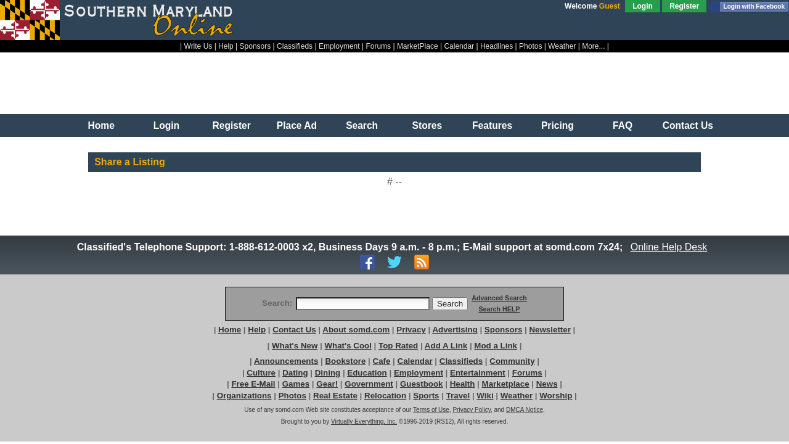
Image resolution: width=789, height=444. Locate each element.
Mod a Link (495, 345)
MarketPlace (417, 46)
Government (369, 383)
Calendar (459, 46)
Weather (562, 46)
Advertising (454, 329)
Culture (261, 372)
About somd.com (356, 329)
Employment (339, 46)
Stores (427, 125)
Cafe (382, 361)
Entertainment (477, 372)
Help (226, 46)
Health (462, 383)
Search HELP (499, 309)
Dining (327, 372)
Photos (530, 46)
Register (684, 6)
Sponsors (255, 46)
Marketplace (505, 383)
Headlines (496, 46)
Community (511, 361)
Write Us (198, 46)
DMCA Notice (524, 409)
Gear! (327, 383)
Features (492, 125)
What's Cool (347, 345)
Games (295, 383)
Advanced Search (499, 298)
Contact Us (688, 125)
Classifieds (295, 46)
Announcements (286, 361)
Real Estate (335, 395)
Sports (426, 395)
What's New (294, 345)
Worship (555, 395)
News (547, 383)
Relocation (385, 395)
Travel (458, 395)
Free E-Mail (253, 383)
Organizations (244, 395)
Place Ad (297, 125)
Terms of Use (431, 409)
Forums (378, 46)
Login (642, 6)
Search (362, 125)
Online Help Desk (668, 247)
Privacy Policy (471, 409)
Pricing (557, 125)
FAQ (622, 125)
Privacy (410, 329)
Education (366, 372)
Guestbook (421, 383)
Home (101, 125)
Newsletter (549, 329)
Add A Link (446, 345)
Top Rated (398, 345)
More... (593, 46)
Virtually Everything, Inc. (364, 421)
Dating (295, 372)
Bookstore (345, 361)
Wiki (484, 395)
